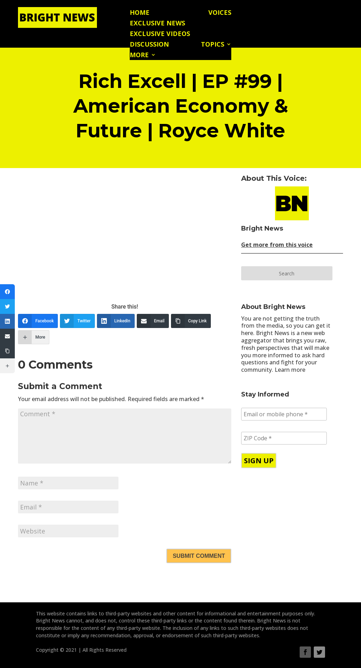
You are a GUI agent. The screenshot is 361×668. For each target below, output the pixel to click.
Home (139, 13)
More (139, 55)
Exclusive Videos (160, 34)
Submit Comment (199, 556)
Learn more (290, 370)
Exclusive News (157, 23)
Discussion (149, 45)
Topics (212, 45)
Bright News (262, 228)
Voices (219, 13)
